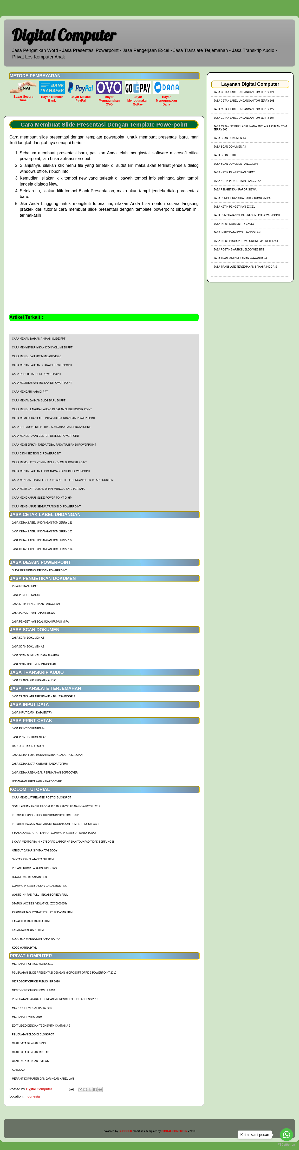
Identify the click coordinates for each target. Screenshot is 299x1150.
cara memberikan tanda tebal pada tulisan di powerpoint (54, 444)
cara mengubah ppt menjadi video (36, 356)
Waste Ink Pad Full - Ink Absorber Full (40, 894)
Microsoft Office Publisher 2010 (36, 981)
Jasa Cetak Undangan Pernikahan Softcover (45, 772)
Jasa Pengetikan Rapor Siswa (33, 612)
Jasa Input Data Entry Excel (234, 223)
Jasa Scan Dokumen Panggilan (34, 664)
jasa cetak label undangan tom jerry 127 (42, 540)
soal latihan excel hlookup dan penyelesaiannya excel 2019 (56, 806)
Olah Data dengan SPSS (29, 1043)
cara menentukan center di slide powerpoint (45, 435)
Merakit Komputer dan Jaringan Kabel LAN (43, 1078)
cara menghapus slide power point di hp (42, 497)
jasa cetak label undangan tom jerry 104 (42, 549)
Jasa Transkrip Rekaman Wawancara (240, 258)
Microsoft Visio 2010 (27, 1016)
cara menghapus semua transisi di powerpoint (46, 506)
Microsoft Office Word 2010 (32, 963)
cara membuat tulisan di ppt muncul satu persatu (48, 488)
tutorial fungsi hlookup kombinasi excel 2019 (46, 815)
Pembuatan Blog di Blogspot (33, 1034)
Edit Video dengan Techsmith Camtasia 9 (41, 1025)
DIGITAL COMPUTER (174, 1131)
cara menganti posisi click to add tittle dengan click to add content (63, 480)
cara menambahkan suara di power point (42, 365)
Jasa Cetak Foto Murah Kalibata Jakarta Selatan (47, 755)
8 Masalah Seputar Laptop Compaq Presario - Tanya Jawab (54, 832)
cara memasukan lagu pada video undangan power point (53, 418)
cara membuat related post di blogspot (41, 797)
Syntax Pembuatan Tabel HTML (33, 859)
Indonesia (32, 1096)
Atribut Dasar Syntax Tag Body (34, 850)
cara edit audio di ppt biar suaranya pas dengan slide (51, 427)
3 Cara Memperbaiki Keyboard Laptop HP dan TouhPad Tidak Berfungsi (63, 841)
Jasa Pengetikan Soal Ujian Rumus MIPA (40, 621)
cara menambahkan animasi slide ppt (39, 338)
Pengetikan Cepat (25, 586)
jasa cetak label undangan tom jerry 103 (42, 531)
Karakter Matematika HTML (31, 921)
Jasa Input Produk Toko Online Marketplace (246, 241)
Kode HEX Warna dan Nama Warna (36, 938)
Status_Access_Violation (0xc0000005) (39, 903)
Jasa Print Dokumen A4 (28, 728)
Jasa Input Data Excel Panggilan (237, 232)
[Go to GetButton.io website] (286, 1144)
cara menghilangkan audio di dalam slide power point (52, 409)
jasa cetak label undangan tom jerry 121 (42, 522)
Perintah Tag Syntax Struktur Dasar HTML (43, 912)
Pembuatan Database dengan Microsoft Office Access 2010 (55, 999)
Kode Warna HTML (24, 947)
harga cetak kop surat (29, 746)
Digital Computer (64, 35)
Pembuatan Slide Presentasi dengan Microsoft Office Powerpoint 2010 (64, 972)
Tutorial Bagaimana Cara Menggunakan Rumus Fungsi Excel (56, 824)
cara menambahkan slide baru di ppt (39, 400)
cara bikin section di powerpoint (36, 453)
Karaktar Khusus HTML (28, 930)
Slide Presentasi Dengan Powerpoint (39, 570)
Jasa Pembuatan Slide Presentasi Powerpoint (247, 215)
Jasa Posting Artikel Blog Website (239, 249)
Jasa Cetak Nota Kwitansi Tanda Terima (40, 763)
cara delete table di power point (36, 374)
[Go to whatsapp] (286, 1134)
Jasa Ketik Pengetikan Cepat (234, 172)
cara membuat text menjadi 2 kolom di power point (49, 462)
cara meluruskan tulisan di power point (42, 382)
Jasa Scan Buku (225, 155)
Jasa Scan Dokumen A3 (28, 646)
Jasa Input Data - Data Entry (32, 712)
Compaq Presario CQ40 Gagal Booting (39, 885)
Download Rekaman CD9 (29, 877)
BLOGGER (125, 1131)
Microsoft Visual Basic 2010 (32, 1008)
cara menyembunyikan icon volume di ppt (42, 347)
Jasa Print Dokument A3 (29, 737)
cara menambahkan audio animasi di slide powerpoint (51, 471)
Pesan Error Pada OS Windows (34, 868)
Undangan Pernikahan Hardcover (37, 781)
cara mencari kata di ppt (30, 391)
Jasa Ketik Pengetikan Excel (234, 206)
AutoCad (18, 1069)
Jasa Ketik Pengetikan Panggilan (36, 604)
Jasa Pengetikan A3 (26, 595)
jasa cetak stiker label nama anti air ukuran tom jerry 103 (250, 128)
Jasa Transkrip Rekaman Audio (34, 680)
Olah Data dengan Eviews (30, 1061)
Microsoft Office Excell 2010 (33, 990)
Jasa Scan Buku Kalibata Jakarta (35, 655)
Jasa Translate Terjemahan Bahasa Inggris (43, 696)
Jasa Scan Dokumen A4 (28, 637)
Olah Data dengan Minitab (30, 1052)
